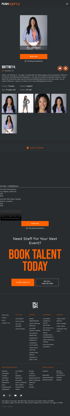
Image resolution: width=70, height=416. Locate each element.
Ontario (59, 377)
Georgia (18, 375)
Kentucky (32, 375)
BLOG (3, 320)
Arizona (4, 371)
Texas (31, 385)
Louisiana (5, 378)
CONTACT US (6, 323)
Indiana (31, 387)
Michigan (18, 380)
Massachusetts (34, 378)
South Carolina (20, 382)
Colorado (5, 373)
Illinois (31, 373)
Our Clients (19, 321)
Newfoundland (47, 377)
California (19, 371)
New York (5, 380)
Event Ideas (61, 326)
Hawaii (17, 389)
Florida (4, 375)
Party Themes (61, 323)
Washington (19, 387)
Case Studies (20, 329)
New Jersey (19, 385)
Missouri (32, 382)
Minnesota (5, 382)
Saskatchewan (47, 380)
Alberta (45, 371)
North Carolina (34, 380)
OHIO (3, 385)
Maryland (18, 378)
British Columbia (59, 372)
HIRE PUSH (5, 315)
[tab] (35, 149)
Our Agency (19, 318)
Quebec (59, 380)
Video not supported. (10, 215)
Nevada (31, 371)
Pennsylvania (6, 387)
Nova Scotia (60, 375)
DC (16, 373)
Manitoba (45, 375)
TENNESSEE (5, 389)
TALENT (4, 317)
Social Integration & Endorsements (48, 335)
